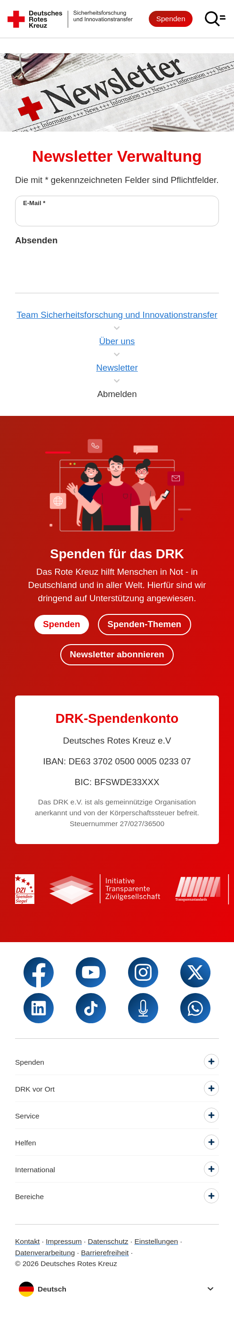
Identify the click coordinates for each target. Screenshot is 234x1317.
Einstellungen (156, 1241)
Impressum (63, 1241)
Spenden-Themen (144, 624)
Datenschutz (108, 1241)
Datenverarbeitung (45, 1253)
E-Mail (34, 203)
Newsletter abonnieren (117, 654)
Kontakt (27, 1241)
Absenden (36, 240)
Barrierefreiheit (105, 1253)
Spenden (171, 19)
